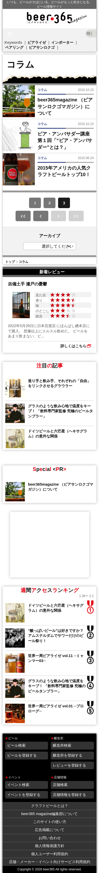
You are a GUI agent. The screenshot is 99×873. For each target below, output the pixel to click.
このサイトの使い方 (49, 822)
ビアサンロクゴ (42, 47)
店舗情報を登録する (69, 795)
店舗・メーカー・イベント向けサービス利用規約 (49, 862)
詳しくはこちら (73, 346)
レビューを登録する (69, 765)
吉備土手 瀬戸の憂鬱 (27, 283)
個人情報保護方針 (49, 846)
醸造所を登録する (67, 755)
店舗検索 (60, 785)
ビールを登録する (22, 755)
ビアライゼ (36, 42)
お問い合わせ (50, 838)
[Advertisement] (49, 544)
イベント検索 (18, 785)
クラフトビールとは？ (49, 806)
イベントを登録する (23, 795)
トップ (10, 262)
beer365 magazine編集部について (49, 814)
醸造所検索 (62, 745)
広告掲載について (49, 830)
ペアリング (14, 47)
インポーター (62, 42)
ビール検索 (16, 745)
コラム (23, 262)
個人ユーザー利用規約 (49, 854)
